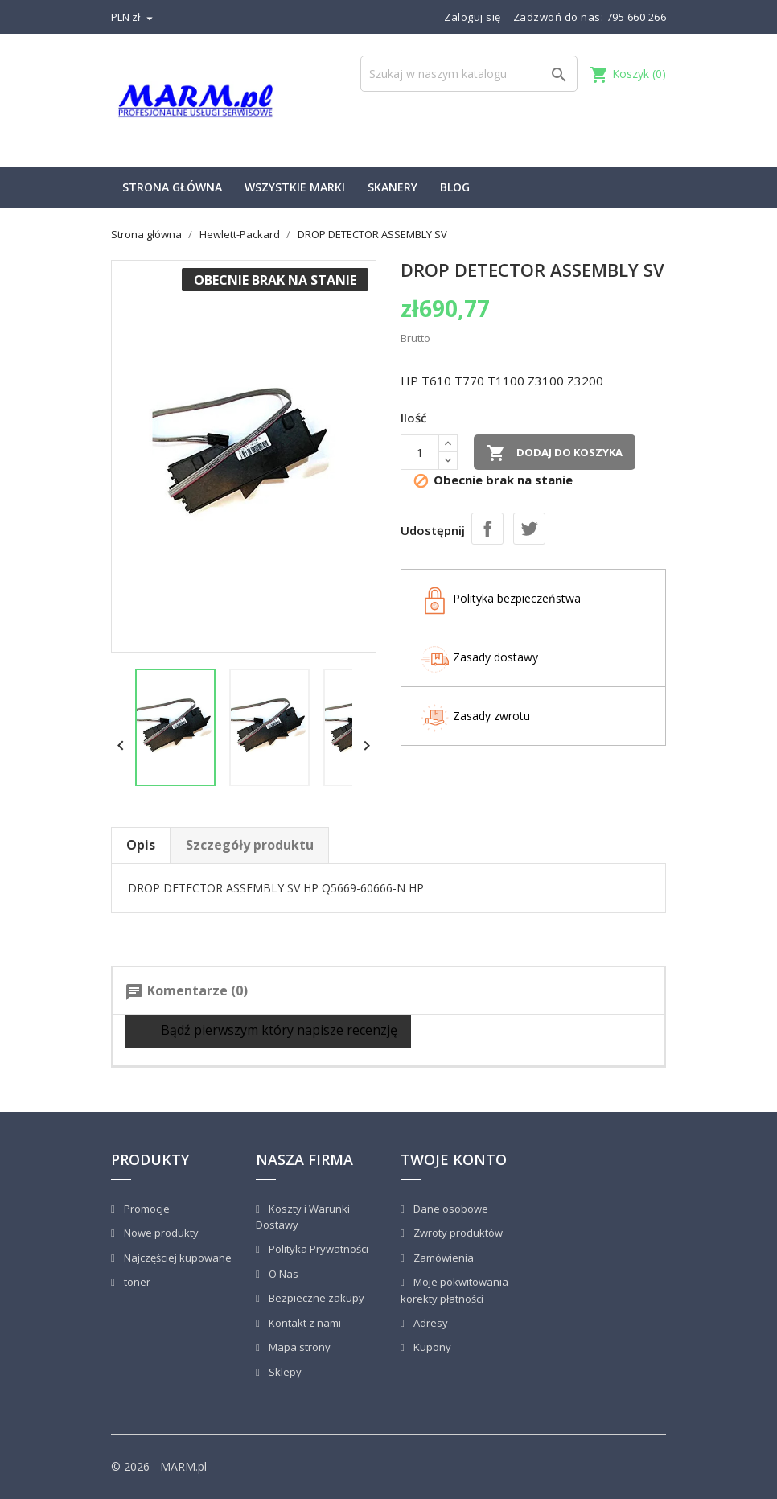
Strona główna (172, 187)
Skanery (392, 187)
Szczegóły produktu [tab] (250, 845)
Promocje (145, 1208)
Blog (455, 187)
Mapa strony (298, 1347)
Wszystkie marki (295, 187)
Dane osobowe (449, 1208)
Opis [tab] (140, 845)
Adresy (429, 1323)
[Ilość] (420, 452)
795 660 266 (636, 17)
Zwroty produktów (457, 1232)
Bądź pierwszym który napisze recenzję (267, 1031)
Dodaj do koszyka (555, 453)
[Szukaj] (469, 74)
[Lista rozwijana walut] (134, 17)
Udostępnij (487, 529)
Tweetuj (529, 529)
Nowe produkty (160, 1232)
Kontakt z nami (303, 1323)
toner (135, 1282)
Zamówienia (442, 1257)
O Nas (282, 1273)
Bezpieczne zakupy (315, 1298)
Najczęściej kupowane (176, 1257)
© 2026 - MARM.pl (159, 1466)
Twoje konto (454, 1159)
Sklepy (284, 1372)
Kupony (431, 1347)
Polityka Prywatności (317, 1249)
